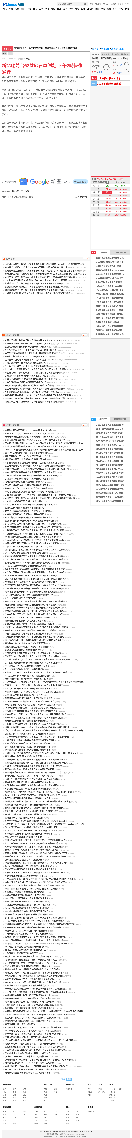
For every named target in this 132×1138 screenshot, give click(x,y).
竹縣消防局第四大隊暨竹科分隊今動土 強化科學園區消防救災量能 (35, 530)
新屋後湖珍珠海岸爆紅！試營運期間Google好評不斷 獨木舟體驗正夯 (36, 1015)
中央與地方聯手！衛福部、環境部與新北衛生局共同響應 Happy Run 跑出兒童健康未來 (44, 264)
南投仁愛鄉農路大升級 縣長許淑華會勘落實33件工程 (29, 595)
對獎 (100, 1085)
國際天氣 (112, 1098)
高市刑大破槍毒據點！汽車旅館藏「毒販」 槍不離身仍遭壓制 (33, 847)
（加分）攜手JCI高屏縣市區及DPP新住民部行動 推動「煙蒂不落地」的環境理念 (42, 753)
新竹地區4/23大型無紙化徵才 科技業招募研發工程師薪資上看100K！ (36, 821)
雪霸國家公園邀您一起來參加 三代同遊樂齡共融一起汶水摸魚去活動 (36, 863)
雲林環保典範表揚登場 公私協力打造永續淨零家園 (28, 750)
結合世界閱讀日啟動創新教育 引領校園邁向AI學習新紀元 (31, 402)
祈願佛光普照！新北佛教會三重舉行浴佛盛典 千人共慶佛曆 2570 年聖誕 (38, 1060)
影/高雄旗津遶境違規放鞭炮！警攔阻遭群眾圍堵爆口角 (30, 1008)
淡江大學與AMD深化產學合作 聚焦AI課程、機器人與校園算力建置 (35, 389)
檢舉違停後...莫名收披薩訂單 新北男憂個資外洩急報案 (29, 740)
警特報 (121, 1089)
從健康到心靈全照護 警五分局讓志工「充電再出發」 (29, 1073)
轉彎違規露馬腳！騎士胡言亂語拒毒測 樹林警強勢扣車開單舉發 (34, 290)
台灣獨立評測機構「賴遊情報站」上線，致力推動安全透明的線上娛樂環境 (39, 801)
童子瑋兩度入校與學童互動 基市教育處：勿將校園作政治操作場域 (35, 585)
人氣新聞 (99, 252)
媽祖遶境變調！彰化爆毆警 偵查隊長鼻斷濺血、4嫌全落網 (31, 969)
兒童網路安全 (73, 1131)
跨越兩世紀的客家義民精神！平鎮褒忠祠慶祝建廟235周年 (31, 711)
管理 (67, 1120)
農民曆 (95, 49)
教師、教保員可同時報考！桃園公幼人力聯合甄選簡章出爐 (31, 843)
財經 (29, 9)
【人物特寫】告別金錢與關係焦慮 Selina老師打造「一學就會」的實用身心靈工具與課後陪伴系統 (49, 730)
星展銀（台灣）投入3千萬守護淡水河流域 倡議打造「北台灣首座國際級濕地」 (40, 293)
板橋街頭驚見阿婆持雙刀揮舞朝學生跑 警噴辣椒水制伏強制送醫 (34, 287)
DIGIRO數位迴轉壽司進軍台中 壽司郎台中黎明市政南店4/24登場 (34, 579)
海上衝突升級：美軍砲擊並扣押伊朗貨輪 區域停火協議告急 (32, 373)
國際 (41, 9)
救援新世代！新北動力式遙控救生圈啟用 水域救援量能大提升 (33, 283)
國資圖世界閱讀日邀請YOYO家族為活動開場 (25, 621)
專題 (11, 9)
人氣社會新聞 (120, 252)
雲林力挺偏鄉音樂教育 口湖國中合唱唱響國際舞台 (28, 747)
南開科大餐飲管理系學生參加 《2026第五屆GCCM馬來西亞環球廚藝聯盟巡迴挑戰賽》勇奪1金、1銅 (51, 1011)
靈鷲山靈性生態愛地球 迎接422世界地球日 (24, 837)
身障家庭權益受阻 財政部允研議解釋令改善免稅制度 (29, 834)
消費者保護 (63, 1131)
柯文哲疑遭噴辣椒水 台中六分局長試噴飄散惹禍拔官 (29, 689)
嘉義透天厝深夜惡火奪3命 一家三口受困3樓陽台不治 (29, 1037)
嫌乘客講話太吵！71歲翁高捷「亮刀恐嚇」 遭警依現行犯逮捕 (33, 1034)
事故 (13, 191)
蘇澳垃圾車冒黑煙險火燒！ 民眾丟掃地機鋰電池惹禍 (29, 805)
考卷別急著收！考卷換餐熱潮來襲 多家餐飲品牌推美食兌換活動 (34, 976)
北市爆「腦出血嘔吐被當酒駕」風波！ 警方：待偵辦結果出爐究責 (35, 937)
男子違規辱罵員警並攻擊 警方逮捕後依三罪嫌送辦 (28, 789)
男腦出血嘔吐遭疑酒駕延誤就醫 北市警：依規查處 (28, 905)
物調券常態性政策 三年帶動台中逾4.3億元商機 (26, 931)
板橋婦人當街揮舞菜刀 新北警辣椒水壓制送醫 (25, 650)
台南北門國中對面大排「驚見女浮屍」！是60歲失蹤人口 (30, 776)
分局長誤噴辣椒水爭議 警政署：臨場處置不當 (25, 514)
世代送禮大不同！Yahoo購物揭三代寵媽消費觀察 (27, 666)
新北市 (20, 191)
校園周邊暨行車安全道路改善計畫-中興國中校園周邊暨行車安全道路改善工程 (40, 924)
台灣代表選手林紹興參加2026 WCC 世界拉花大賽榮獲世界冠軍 (34, 446)
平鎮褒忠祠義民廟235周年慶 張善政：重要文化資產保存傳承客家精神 (36, 534)
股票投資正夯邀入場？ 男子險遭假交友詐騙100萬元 (28, 998)
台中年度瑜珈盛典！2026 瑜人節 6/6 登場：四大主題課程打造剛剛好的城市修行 (41, 879)
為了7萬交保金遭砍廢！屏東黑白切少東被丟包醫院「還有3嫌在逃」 (36, 353)
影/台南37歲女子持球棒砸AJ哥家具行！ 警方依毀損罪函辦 (31, 692)
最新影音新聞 (120, 419)
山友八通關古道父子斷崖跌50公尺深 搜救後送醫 (27, 647)
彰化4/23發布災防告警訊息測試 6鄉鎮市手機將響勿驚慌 (30, 537)
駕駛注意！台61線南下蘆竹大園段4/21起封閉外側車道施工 (31, 811)
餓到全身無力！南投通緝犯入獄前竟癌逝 (23, 818)
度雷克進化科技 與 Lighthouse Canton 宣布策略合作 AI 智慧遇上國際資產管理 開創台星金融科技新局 (51, 443)
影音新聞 (7, 1107)
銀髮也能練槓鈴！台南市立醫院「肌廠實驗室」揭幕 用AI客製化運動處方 (38, 727)
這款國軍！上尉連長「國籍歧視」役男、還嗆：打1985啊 (31, 360)
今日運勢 (104, 49)
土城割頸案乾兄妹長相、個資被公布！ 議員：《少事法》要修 (33, 1047)
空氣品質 (105, 54)
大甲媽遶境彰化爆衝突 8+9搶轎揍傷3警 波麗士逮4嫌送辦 (31, 592)
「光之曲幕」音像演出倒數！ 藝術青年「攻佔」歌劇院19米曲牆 (34, 559)
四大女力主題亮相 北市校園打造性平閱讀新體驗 (26, 721)
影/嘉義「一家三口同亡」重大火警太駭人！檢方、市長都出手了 (34, 685)
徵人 (92, 1131)
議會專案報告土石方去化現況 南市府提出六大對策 (28, 456)
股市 (91, 4)
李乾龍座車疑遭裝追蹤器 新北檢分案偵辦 (23, 501)
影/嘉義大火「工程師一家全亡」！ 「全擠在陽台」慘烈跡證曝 (33, 1027)
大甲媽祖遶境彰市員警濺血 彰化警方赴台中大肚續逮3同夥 (31, 785)
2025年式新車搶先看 (109, 83)
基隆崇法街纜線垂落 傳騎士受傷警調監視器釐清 (26, 911)
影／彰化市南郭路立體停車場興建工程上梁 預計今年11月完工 (33, 656)
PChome (106, 4)
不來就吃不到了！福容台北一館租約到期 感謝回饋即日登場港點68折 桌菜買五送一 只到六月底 (48, 824)
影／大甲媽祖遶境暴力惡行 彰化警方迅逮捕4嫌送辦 (28, 866)
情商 (24, 1092)
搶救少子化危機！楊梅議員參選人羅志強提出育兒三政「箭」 (32, 850)
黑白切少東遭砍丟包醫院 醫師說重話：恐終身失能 (28, 347)
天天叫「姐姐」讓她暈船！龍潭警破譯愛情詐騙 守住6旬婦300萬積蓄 (36, 992)
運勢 (53, 9)
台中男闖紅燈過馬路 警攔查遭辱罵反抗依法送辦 (26, 914)
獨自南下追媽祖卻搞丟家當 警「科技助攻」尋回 (26, 950)
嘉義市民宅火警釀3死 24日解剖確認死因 (23, 756)
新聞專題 (70, 1085)
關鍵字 (90, 1107)
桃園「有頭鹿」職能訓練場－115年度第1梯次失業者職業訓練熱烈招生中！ (39, 1066)
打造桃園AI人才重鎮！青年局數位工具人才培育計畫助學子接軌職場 (35, 714)
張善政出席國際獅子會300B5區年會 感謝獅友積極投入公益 (32, 1069)
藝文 (77, 1115)
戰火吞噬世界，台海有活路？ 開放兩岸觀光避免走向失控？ (32, 960)
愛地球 (78, 1120)
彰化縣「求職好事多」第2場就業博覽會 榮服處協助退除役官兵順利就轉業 (38, 659)
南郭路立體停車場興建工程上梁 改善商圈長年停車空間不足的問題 (35, 637)
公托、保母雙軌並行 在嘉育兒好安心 (21, 598)
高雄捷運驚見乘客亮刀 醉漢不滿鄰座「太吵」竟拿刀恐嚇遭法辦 (34, 940)
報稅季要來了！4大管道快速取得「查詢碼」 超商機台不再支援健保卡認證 (38, 792)
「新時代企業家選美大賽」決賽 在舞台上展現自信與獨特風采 (33, 724)
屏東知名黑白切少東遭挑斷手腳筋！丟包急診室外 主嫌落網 (32, 701)
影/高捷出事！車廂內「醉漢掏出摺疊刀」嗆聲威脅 (28, 1053)
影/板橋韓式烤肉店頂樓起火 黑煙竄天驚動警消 (26, 985)
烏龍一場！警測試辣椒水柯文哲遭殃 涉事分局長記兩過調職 (32, 779)
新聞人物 (48, 1085)
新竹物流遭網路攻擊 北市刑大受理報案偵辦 (24, 669)
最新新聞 (99, 419)
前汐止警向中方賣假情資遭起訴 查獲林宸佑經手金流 (29, 517)
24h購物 (98, 4)
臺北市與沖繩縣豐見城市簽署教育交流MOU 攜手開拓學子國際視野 (35, 440)
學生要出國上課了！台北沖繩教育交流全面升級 (26, 366)
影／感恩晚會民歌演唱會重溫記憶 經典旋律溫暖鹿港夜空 (31, 869)
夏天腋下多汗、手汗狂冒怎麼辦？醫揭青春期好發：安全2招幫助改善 (45, 49)
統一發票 (101, 1092)
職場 (47, 9)
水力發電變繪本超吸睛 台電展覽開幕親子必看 (25, 382)
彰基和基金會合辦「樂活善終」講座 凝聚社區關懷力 (29, 698)
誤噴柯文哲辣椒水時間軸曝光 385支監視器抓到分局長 (29, 521)
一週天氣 (112, 1092)
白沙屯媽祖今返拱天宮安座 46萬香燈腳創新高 (26, 547)
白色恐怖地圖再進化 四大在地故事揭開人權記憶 (26, 376)
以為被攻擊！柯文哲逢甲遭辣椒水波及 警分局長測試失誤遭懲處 (34, 760)
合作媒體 (114, 4)
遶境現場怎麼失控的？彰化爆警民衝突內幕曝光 (26, 453)
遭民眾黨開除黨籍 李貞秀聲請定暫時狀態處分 (25, 892)
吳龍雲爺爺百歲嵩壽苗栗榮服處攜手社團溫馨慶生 (27, 743)
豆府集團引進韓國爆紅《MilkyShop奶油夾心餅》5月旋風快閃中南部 (36, 763)
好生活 (78, 1112)
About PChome (84, 1131)
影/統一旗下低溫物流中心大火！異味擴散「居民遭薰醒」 (31, 344)
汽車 (115, 9)
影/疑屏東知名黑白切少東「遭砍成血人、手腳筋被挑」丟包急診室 (35, 882)
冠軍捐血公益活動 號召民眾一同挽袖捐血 (23, 860)
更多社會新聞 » (82, 197)
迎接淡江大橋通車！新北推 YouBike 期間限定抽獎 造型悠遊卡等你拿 (36, 267)
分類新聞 (7, 1085)
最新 (4, 1089)
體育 (77, 9)
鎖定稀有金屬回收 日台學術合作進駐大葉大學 (25, 459)
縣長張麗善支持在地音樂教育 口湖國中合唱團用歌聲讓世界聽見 (34, 808)
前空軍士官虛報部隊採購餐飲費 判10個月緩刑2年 (27, 511)
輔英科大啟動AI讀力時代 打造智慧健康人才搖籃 (26, 814)
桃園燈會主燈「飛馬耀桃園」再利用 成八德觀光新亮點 (30, 1021)
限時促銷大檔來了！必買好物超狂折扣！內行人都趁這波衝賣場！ (34, 973)
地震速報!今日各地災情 (108, 78)
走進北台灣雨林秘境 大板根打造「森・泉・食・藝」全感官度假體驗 (36, 280)
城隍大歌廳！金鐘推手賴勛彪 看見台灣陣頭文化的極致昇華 (32, 605)
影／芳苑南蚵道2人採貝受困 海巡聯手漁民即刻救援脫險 (30, 1031)
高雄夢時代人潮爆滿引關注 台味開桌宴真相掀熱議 (28, 782)
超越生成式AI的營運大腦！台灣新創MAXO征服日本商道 (30, 708)
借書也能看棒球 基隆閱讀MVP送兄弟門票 (24, 695)
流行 (24, 1101)
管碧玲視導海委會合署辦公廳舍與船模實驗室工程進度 (29, 624)
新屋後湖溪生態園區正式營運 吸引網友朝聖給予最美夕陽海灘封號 (35, 989)
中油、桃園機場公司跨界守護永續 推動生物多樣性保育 (30, 634)
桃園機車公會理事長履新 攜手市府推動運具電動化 (28, 995)
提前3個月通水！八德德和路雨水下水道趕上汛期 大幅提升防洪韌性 (35, 856)
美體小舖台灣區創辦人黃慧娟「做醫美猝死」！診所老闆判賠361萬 (35, 840)
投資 (67, 1118)
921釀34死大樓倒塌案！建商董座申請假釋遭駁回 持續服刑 (31, 630)
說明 (121, 4)
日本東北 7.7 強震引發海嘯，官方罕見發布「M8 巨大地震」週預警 (35, 369)
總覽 (67, 1112)
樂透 (100, 1089)
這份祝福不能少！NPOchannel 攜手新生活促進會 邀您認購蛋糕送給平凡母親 (40, 277)
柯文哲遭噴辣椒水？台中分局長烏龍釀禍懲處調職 (27, 676)
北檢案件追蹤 (117, 49)
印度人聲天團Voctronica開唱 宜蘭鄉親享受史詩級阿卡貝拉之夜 (33, 827)
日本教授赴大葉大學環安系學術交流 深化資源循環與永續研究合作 (35, 1050)
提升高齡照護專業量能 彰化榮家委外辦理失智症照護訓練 (31, 663)
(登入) (127, 4)
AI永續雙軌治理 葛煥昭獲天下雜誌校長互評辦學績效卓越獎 (32, 392)
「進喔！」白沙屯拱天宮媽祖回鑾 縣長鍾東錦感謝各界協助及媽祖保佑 (37, 627)
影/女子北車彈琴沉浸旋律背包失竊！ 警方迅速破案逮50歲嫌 (32, 795)
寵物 (24, 1089)
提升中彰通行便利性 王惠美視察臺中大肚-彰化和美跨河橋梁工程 (34, 640)
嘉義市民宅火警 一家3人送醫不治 (20, 1024)
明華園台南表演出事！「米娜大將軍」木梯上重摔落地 (29, 1063)
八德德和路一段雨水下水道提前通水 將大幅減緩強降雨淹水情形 (34, 614)
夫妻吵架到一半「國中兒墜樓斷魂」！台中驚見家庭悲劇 (30, 1044)
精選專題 (69, 1089)
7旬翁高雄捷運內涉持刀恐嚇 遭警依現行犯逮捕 (26, 876)
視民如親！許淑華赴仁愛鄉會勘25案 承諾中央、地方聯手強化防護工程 (37, 398)
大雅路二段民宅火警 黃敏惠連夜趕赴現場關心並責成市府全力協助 (35, 572)
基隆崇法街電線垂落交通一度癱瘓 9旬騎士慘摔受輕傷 (29, 979)
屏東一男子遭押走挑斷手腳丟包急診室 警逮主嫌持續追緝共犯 (33, 918)
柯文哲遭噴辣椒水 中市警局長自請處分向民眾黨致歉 (29, 505)
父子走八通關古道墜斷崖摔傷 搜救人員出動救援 (26, 553)
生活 (83, 9)
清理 (27, 191)
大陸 (127, 9)
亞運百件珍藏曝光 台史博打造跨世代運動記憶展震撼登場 (31, 379)
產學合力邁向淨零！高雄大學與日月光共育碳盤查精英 (29, 769)
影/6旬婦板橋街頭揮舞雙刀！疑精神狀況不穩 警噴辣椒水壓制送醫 (35, 569)
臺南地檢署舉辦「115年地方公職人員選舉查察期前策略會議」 (33, 563)
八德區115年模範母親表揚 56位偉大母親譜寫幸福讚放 (29, 1005)
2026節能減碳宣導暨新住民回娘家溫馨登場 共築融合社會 (31, 582)
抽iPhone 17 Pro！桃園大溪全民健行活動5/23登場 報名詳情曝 (33, 982)
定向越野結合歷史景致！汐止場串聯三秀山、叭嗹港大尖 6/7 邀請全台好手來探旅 (42, 271)
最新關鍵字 (91, 1112)
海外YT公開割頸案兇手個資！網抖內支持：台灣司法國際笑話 (33, 718)
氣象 (111, 1085)
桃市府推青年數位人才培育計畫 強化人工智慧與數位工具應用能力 (35, 611)
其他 (24, 1115)
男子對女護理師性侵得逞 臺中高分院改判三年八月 (28, 798)
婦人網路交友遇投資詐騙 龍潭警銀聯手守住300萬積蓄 (29, 385)
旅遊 (103, 9)
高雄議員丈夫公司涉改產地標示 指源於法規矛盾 (26, 898)
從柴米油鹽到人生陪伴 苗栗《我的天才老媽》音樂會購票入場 (33, 524)
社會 (23, 9)
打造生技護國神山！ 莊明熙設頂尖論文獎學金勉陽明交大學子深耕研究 (37, 469)
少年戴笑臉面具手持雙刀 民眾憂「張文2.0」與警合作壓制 (31, 963)
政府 (121, 9)
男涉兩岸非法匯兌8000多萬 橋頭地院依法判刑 (26, 895)
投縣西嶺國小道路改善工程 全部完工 (21, 953)
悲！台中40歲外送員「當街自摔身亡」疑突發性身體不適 (30, 350)
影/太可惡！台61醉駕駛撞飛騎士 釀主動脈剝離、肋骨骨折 (31, 831)
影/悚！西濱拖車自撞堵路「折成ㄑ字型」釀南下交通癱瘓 (31, 889)
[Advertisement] (46, 220)
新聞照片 (38, 1107)
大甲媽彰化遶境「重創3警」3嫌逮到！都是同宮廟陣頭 (29, 1002)
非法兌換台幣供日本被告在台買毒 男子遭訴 (24, 902)
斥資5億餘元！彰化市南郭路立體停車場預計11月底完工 (30, 705)
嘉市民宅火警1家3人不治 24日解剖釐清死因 (25, 643)
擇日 (89, 1095)
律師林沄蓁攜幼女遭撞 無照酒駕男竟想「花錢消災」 (29, 966)
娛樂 (71, 9)
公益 (77, 1118)
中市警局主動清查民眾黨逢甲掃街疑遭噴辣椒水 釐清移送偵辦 (33, 653)
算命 (89, 1089)
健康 (65, 9)
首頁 (5, 9)
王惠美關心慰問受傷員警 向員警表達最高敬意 (25, 566)
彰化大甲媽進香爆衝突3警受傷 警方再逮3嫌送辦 (27, 908)
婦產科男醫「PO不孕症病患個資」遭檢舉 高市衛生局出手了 (32, 956)
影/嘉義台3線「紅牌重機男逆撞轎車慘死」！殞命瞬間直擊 (31, 885)
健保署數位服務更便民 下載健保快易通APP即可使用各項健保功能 (35, 927)
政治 (17, 9)
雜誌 (109, 9)
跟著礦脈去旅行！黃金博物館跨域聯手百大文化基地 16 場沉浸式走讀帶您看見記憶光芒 (44, 274)
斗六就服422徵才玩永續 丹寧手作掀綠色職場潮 (26, 934)
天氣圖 (111, 1101)
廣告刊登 (55, 1131)
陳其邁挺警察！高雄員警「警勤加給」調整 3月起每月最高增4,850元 (36, 853)
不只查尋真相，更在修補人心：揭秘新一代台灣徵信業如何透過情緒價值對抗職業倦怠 (44, 682)
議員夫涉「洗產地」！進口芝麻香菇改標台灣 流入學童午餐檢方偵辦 (36, 944)
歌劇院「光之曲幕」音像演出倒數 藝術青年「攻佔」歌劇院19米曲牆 (36, 672)
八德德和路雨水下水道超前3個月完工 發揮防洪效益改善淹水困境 (34, 540)
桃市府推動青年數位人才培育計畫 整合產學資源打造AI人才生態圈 (35, 550)
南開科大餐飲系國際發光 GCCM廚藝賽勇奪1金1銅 (28, 356)
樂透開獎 (124, 54)
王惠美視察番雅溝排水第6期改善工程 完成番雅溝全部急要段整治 (34, 921)
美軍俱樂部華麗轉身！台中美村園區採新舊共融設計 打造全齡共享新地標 (38, 395)
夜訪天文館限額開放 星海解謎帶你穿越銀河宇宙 (26, 363)
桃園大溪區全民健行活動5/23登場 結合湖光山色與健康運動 (32, 543)
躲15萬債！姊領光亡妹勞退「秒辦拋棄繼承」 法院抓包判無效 (33, 1018)
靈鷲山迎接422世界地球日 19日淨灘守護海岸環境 (27, 618)
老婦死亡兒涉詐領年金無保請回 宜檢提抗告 (24, 508)
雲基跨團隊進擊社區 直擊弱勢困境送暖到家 (24, 947)
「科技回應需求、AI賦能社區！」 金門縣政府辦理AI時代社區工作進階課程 (39, 1040)
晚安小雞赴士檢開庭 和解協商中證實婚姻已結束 (26, 679)
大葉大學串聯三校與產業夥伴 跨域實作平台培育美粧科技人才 (33, 340)
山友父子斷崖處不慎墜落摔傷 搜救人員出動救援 (26, 734)
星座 (59, 9)
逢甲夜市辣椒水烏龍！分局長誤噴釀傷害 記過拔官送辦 (30, 576)
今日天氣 (95, 54)
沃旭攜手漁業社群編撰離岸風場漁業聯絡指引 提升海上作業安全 (34, 766)
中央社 (27, 59)
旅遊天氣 (112, 1095)
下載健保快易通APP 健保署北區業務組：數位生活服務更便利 (33, 588)
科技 (35, 9)
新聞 (4, 54)
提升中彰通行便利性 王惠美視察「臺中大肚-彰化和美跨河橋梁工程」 (36, 772)
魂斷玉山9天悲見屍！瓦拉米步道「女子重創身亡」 (28, 1056)
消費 (97, 9)
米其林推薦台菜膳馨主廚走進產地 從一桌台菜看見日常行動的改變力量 (37, 737)
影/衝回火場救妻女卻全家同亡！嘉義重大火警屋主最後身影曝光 (34, 873)
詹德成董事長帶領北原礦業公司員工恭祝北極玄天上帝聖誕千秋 (33, 527)
